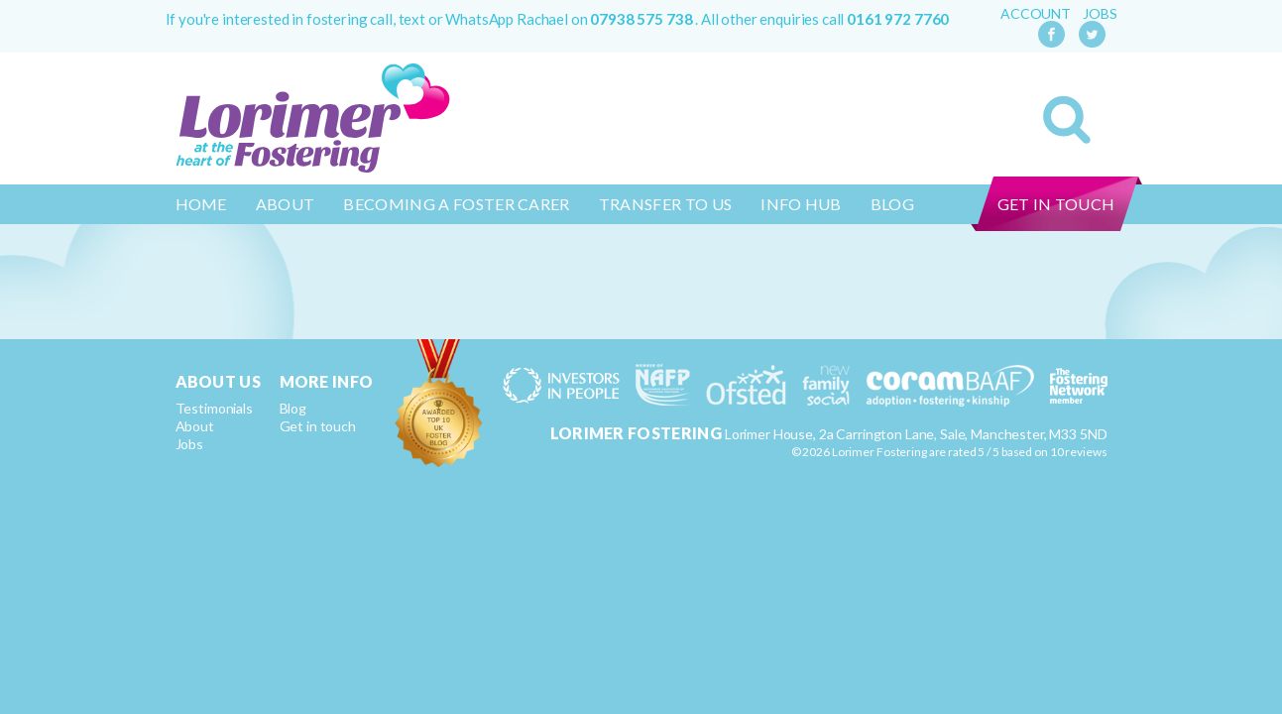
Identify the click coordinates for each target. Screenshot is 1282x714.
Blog (892, 203)
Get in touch (1056, 203)
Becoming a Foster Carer (456, 203)
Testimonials (214, 408)
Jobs (1099, 14)
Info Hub (801, 203)
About (285, 203)
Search (1067, 120)
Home (201, 203)
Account (1035, 14)
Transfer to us (665, 203)
